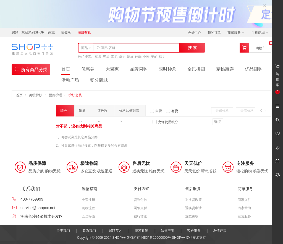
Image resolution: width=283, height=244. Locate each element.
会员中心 (194, 33)
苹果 (98, 57)
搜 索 (192, 47)
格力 (162, 57)
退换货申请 (193, 208)
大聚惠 (112, 69)
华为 (122, 57)
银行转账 (140, 216)
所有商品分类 (31, 69)
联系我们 (89, 231)
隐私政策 (141, 231)
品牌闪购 (139, 69)
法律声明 (167, 231)
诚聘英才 (115, 231)
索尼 (114, 57)
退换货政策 (193, 200)
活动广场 (70, 80)
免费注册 (88, 200)
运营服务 (244, 216)
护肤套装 (75, 95)
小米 (146, 57)
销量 (82, 112)
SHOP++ (178, 238)
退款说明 (191, 216)
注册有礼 (84, 32)
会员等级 (88, 216)
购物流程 (88, 208)
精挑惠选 (225, 69)
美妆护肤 (35, 95)
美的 (154, 57)
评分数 (102, 112)
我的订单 (214, 33)
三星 (106, 57)
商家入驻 (244, 200)
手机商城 (259, 33)
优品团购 (254, 69)
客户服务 (193, 231)
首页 (65, 69)
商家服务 (235, 33)
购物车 (261, 48)
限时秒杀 (167, 69)
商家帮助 (244, 208)
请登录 (66, 32)
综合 (63, 112)
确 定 (218, 122)
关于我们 (63, 231)
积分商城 (99, 80)
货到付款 (140, 200)
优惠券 (88, 69)
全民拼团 (196, 69)
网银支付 (140, 208)
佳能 (138, 57)
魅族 (130, 57)
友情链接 (219, 231)
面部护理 (55, 95)
